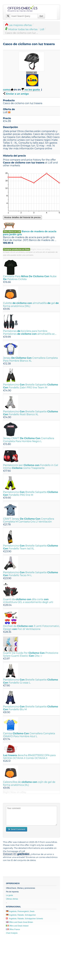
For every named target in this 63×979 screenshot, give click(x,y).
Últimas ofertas (12, 899)
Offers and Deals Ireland (17, 926)
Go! (41, 16)
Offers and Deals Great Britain (19, 922)
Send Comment (16, 829)
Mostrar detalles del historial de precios (22, 217)
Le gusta (9, 895)
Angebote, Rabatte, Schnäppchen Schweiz (24, 919)
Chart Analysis (12, 933)
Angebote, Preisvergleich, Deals (20, 911)
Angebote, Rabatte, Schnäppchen (21, 915)
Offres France (13, 929)
